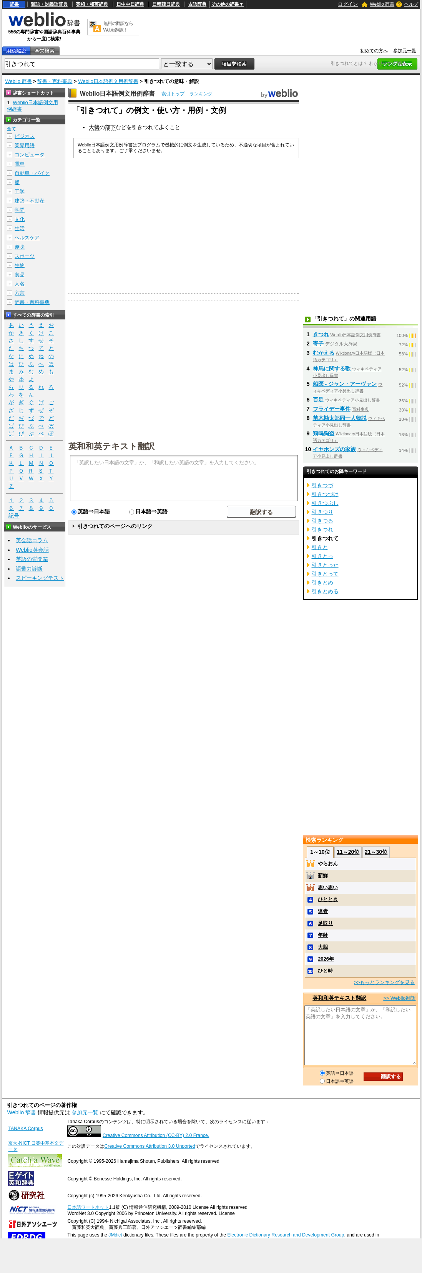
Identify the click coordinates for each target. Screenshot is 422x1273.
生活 (20, 228)
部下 (110, 127)
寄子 (318, 343)
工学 (20, 191)
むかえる (323, 353)
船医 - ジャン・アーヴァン (345, 384)
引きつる (322, 521)
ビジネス (25, 136)
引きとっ (322, 556)
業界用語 (25, 145)
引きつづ (322, 485)
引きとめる (325, 591)
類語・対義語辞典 (49, 4)
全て (11, 128)
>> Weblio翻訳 (399, 998)
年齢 (323, 935)
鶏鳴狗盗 (323, 433)
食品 (20, 274)
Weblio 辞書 (382, 4)
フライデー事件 (332, 409)
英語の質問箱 (32, 559)
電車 (20, 164)
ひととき (328, 899)
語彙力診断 (29, 569)
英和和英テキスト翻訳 (111, 445)
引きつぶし (325, 503)
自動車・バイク (32, 173)
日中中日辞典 (130, 4)
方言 (20, 293)
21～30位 (376, 852)
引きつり (322, 512)
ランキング (201, 93)
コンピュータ (30, 155)
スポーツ (25, 256)
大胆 (323, 947)
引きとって (325, 574)
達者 (323, 911)
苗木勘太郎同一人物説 (340, 418)
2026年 (326, 959)
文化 (20, 219)
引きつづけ (325, 494)
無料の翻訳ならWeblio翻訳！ (118, 27)
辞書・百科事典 (54, 81)
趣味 (20, 247)
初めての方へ (374, 50)
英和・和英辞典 (92, 4)
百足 (318, 400)
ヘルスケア (27, 238)
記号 (13, 515)
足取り (325, 923)
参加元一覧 (404, 50)
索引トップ (172, 93)
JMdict (115, 1235)
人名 (20, 284)
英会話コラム (32, 540)
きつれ (321, 334)
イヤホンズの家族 (334, 449)
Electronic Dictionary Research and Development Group (285, 1235)
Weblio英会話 (32, 550)
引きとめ (322, 582)
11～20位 (348, 852)
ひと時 (325, 971)
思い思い (328, 887)
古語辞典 (197, 4)
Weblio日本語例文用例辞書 (108, 81)
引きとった (325, 565)
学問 (20, 210)
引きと (320, 547)
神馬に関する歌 (332, 368)
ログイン (348, 4)
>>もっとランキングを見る (384, 982)
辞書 (14, 4)
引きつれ (322, 529)
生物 (20, 265)
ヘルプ (411, 4)
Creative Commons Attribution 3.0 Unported (149, 1146)
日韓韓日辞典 (166, 4)
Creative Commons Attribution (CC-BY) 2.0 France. (156, 1135)
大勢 (94, 127)
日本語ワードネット (88, 1207)
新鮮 (323, 875)
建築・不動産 (30, 201)
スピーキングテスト (40, 578)
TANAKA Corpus (25, 1128)
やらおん (328, 863)
